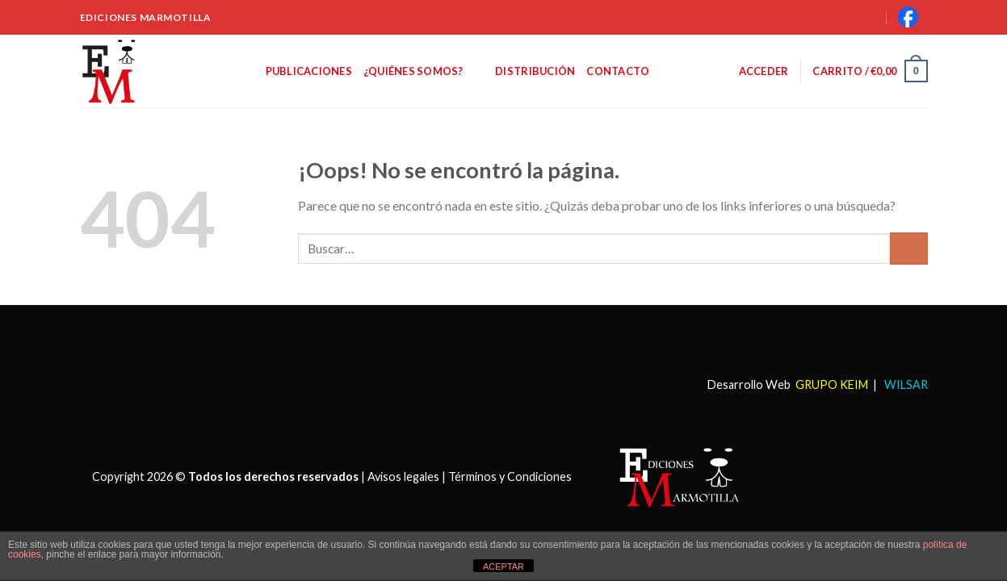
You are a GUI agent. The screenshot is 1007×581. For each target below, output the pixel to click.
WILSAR (905, 384)
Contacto (617, 71)
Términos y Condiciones (510, 476)
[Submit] (909, 248)
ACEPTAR (503, 566)
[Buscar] (851, 17)
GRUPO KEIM (831, 384)
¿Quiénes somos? (423, 70)
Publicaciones (309, 71)
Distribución (535, 71)
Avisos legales (403, 476)
